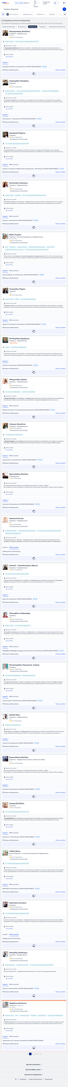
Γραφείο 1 (5, 62)
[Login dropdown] (56, 3)
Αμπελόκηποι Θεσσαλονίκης (57, 26)
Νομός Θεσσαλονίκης (8, 26)
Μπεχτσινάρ (32, 26)
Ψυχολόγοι (23, 1079)
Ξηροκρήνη (42, 26)
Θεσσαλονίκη (22, 26)
